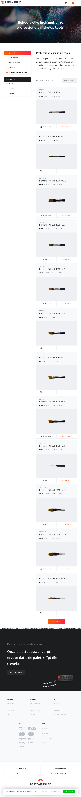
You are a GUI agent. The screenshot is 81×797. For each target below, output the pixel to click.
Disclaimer (57, 710)
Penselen (10, 86)
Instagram (46, 733)
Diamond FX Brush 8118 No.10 (52, 493)
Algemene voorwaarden (60, 714)
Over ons (10, 707)
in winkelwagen (46, 129)
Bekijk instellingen (55, 791)
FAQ (9, 714)
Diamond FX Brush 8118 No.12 (52, 537)
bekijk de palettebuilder (16, 672)
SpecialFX (10, 67)
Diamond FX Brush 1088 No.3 (52, 272)
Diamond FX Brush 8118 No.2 (52, 581)
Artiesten (11, 710)
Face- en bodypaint (13, 57)
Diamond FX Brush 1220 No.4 (52, 449)
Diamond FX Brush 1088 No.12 (52, 183)
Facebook (46, 728)
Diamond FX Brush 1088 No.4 (52, 316)
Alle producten (35, 703)
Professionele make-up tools (16, 72)
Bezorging (57, 707)
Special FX (34, 714)
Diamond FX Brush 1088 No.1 (52, 139)
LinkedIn (46, 742)
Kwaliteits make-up (13, 62)
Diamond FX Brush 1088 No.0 (52, 95)
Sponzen (10, 91)
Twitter (46, 738)
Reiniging (10, 96)
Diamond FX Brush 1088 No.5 (52, 360)
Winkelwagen (12, 703)
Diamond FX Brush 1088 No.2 (52, 228)
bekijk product (66, 129)
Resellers (57, 703)
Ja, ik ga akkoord (69, 791)
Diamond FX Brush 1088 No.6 (52, 404)
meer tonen (56, 624)
